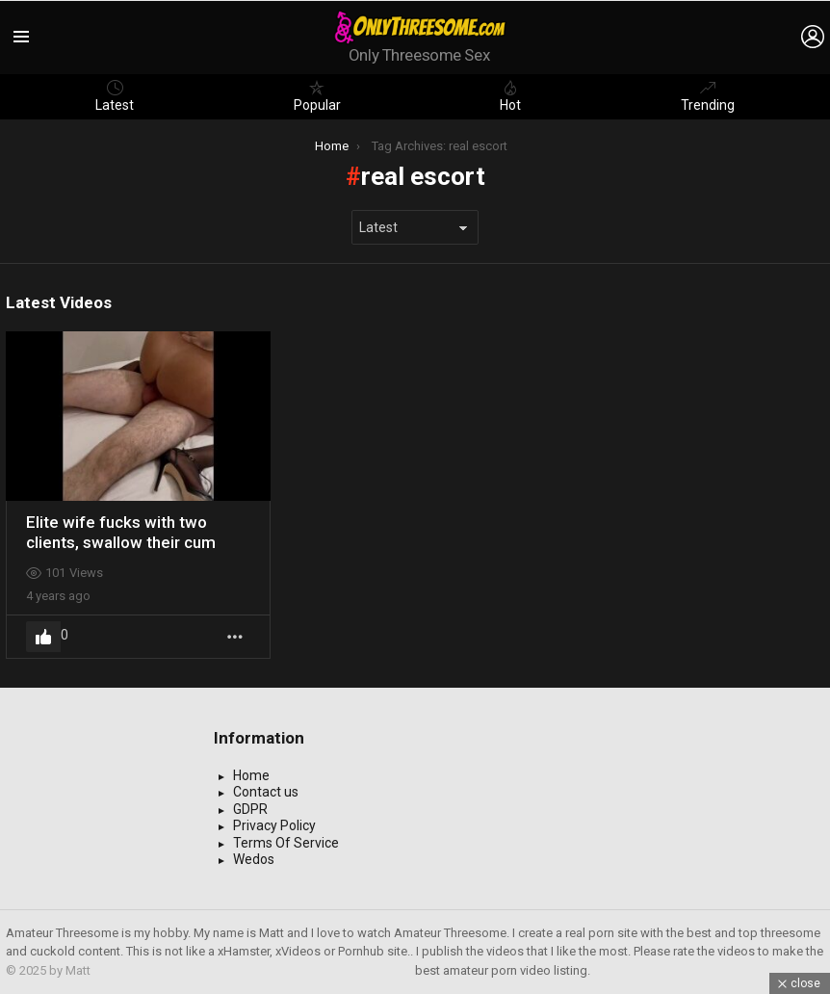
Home (251, 775)
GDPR (250, 809)
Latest (114, 96)
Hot (510, 96)
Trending (708, 96)
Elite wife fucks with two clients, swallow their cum (121, 531)
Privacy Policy (274, 825)
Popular (317, 96)
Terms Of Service (286, 842)
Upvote (43, 636)
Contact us (265, 791)
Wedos (253, 859)
